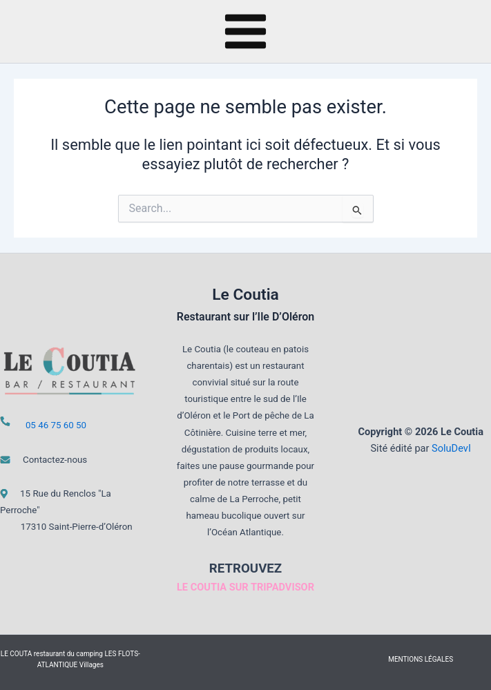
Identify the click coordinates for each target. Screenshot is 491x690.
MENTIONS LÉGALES (420, 659)
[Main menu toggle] (245, 31)
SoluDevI (451, 448)
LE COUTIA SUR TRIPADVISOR (245, 587)
